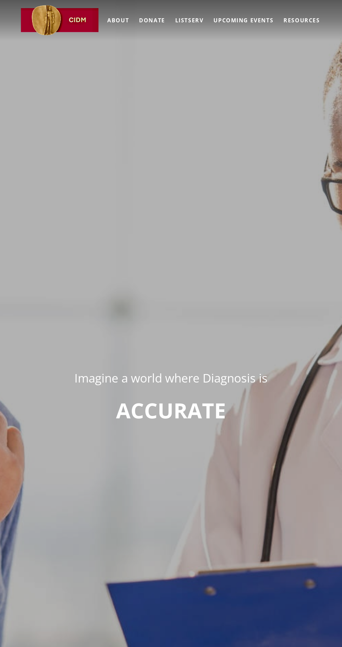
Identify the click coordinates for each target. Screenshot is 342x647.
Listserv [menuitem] (189, 20)
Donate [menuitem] (152, 20)
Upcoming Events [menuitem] (243, 20)
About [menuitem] (118, 20)
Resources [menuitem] (301, 20)
